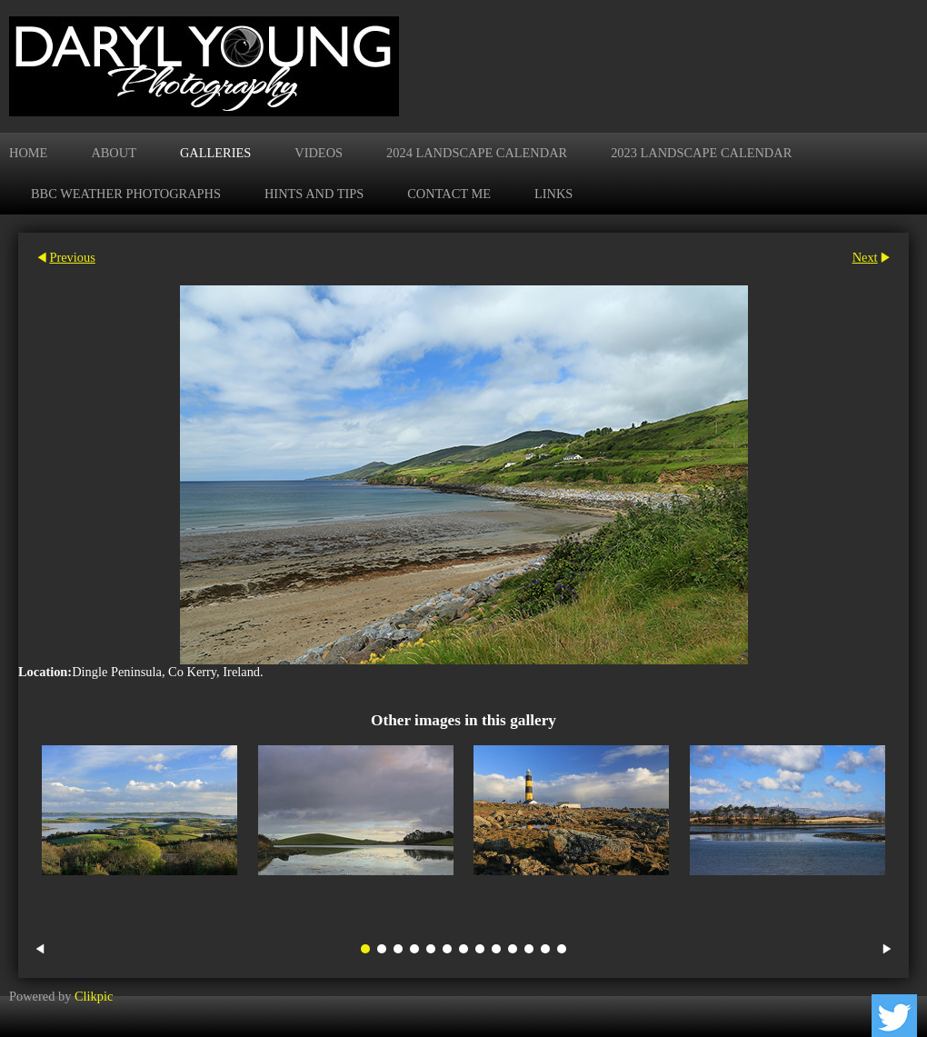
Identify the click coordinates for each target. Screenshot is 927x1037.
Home (28, 152)
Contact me (449, 193)
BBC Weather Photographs (126, 193)
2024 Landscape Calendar (476, 152)
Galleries (215, 152)
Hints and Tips (314, 193)
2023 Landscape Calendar (701, 152)
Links (553, 193)
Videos (318, 152)
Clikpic (94, 996)
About (113, 152)
